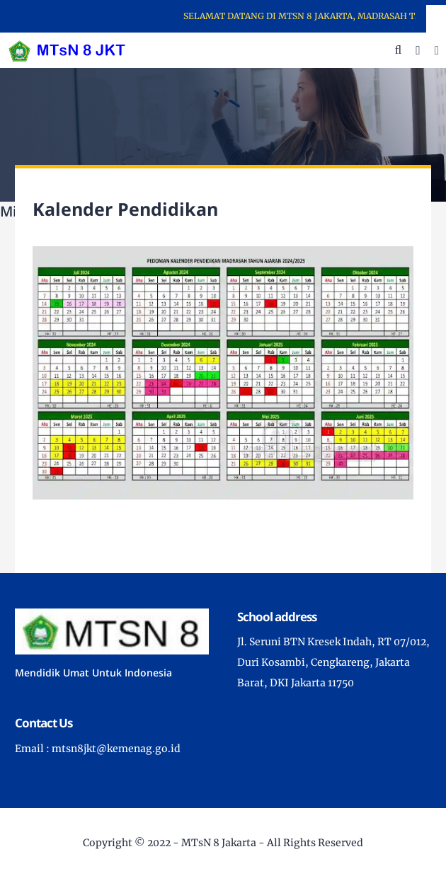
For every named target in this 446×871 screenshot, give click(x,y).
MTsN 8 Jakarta (218, 842)
